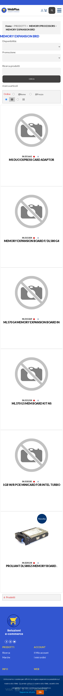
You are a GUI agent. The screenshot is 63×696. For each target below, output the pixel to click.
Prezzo (39, 94)
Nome (22, 94)
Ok (40, 692)
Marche (6, 657)
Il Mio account (41, 652)
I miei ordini (40, 657)
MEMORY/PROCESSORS (42, 26)
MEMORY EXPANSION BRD (20, 29)
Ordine (7, 94)
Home (8, 26)
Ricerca (6, 652)
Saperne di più (27, 692)
